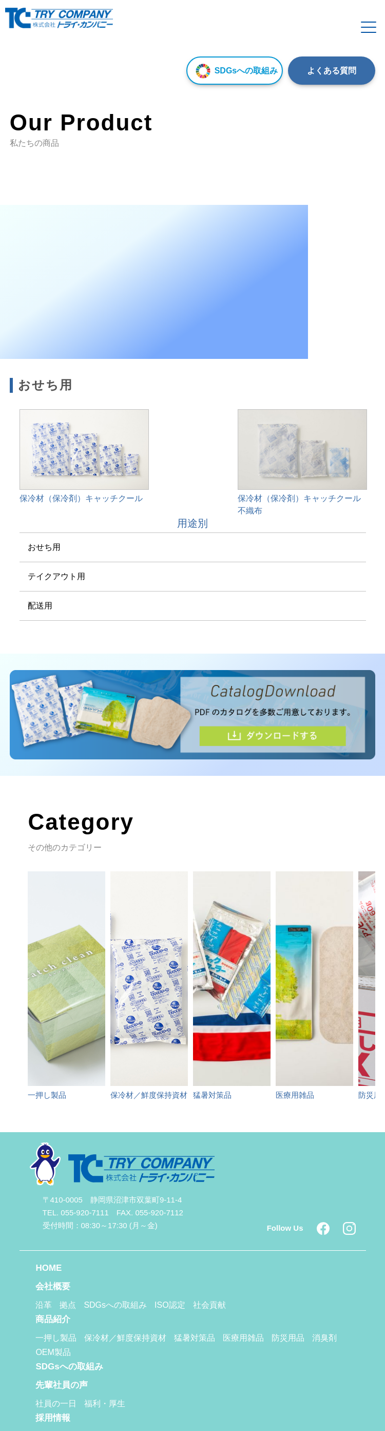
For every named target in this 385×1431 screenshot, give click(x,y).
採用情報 (52, 1418)
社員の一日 (55, 1403)
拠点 (68, 1305)
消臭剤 (324, 1337)
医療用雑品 (243, 1337)
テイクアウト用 (56, 576)
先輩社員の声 (61, 1385)
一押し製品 (55, 1337)
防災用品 (288, 1337)
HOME (48, 1268)
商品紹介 (52, 1319)
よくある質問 (331, 70)
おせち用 (44, 547)
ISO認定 (170, 1305)
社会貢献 (209, 1305)
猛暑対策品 (194, 1337)
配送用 (40, 605)
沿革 (43, 1305)
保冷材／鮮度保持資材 (125, 1337)
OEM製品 (52, 1352)
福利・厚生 (104, 1403)
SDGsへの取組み (234, 70)
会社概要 (52, 1286)
